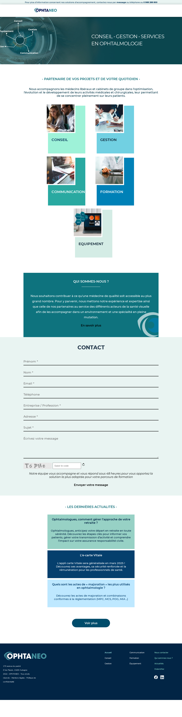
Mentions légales (18, 695)
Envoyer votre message (91, 499)
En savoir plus (91, 331)
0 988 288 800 (150, 2)
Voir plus (91, 640)
